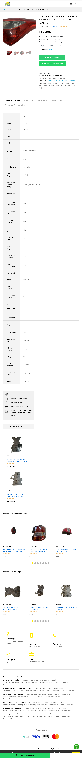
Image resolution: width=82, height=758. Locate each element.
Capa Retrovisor (9, 705)
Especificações (13, 100)
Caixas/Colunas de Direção (34, 691)
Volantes (27, 709)
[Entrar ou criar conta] (75, 4)
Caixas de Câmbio (60, 683)
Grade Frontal (54, 705)
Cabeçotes (25, 681)
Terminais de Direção (10, 691)
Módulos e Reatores (62, 717)
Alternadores (31, 695)
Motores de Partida (45, 695)
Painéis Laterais (29, 705)
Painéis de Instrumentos (11, 699)
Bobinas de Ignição (53, 697)
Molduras (70, 705)
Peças (50, 80)
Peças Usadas (58, 80)
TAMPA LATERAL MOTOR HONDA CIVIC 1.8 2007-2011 (17, 461)
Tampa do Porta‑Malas (58, 703)
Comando (34, 681)
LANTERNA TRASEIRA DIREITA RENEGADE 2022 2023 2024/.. (14, 551)
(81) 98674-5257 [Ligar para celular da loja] (35, 647)
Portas (19, 705)
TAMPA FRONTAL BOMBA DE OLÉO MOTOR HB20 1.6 (18, 496)
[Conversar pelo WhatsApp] (76, 747)
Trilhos (57, 709)
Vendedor (45, 100)
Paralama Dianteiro (35, 703)
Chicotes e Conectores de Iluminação (39, 717)
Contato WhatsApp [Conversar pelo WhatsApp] (20, 755)
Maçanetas (32, 711)
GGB (9, 456)
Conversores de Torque (11, 685)
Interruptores (66, 711)
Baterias (56, 695)
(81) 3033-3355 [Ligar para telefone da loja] (58, 647)
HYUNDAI (54, 26)
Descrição (31, 100)
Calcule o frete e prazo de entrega (50, 42)
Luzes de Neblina (47, 714)
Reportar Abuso (44, 73)
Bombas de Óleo (32, 683)
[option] (19, 31)
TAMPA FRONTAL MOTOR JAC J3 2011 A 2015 (66, 609)
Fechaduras (42, 711)
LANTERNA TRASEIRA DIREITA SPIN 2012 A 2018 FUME (40, 551)
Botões (64, 709)
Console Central (54, 711)
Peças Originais (69, 80)
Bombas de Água (46, 683)
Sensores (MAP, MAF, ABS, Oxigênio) (31, 697)
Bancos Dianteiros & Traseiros (42, 709)
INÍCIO (5, 9)
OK (61, 46)
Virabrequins (44, 681)
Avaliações (60, 100)
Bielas (53, 681)
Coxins (71, 691)
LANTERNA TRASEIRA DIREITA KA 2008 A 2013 (67, 551)
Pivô (21, 691)
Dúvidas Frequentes (15, 106)
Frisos (62, 705)
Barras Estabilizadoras (55, 689)
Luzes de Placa (8, 719)
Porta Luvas (7, 711)
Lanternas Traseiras (27, 714)
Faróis (16, 714)
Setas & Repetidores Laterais (13, 717)
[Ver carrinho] (71, 4)
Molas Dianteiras (39, 689)
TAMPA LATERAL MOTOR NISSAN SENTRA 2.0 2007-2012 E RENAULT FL (39, 609)
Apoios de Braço (20, 711)
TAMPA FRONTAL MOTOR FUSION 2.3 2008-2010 (12, 609)
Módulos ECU (67, 695)
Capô (46, 703)
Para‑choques (42, 705)
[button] (32, 563)
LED (37, 714)
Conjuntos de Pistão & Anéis (13, 683)
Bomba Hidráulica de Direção (56, 691)
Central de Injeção (9, 697)
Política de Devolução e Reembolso (52, 78)
